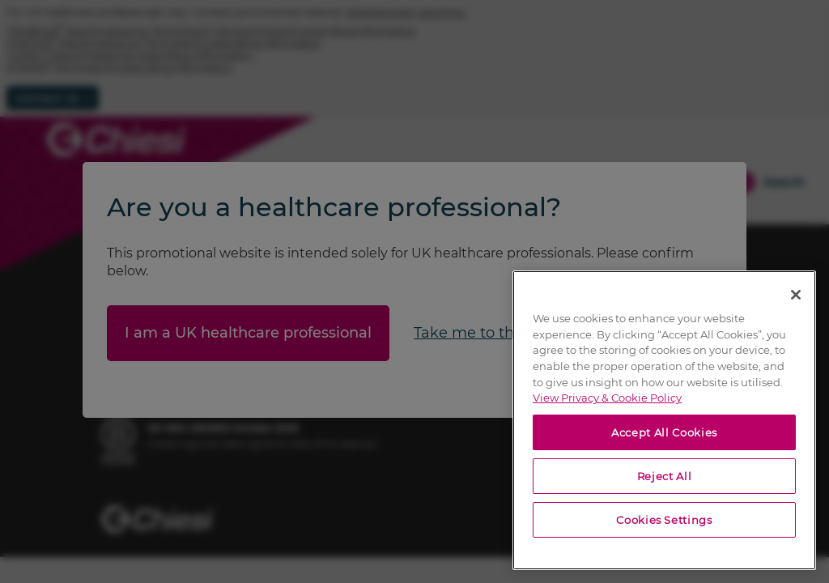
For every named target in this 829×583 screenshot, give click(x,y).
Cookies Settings (664, 519)
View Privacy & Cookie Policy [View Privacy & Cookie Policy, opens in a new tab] (607, 397)
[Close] (796, 295)
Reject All (664, 476)
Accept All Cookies (664, 432)
